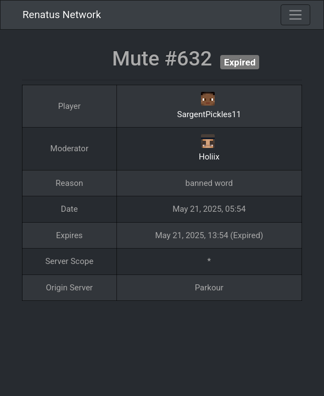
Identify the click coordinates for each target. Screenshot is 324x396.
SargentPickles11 (209, 114)
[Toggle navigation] (295, 14)
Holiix (209, 157)
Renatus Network (62, 15)
